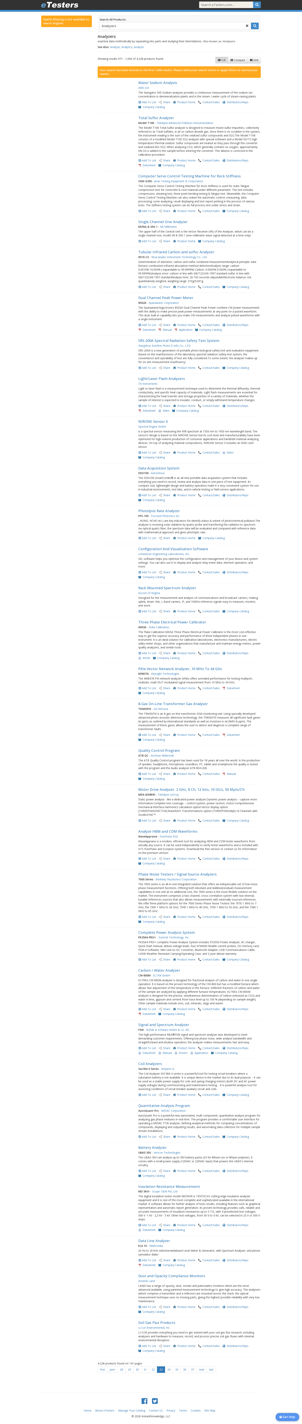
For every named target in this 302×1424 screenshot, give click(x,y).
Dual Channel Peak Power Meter (165, 297)
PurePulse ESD (169, 836)
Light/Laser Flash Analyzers (161, 378)
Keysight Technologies (165, 673)
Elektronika (156, 1246)
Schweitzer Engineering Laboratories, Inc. (164, 554)
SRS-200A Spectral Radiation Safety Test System (178, 340)
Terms (183, 1410)
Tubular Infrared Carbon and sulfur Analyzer (176, 252)
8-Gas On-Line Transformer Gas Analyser (173, 703)
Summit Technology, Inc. (174, 937)
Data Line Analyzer (154, 1240)
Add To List (149, 102)
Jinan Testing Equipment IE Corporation (178, 181)
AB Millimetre (168, 226)
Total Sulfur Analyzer (156, 117)
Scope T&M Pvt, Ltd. (165, 1191)
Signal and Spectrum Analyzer (163, 1024)
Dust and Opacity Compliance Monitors (171, 1276)
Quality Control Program (159, 750)
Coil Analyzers (150, 1063)
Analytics (126, 47)
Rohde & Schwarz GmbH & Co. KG (167, 1030)
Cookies (196, 1410)
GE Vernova (161, 709)
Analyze (115, 47)
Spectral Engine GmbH (152, 426)
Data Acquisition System (159, 468)
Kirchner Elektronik (162, 755)
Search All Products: (113, 19)
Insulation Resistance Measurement (169, 1186)
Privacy (170, 1410)
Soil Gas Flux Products (156, 1322)
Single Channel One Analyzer (163, 221)
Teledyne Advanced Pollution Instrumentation (184, 123)
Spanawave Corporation (164, 303)
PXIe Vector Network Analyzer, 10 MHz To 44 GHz (180, 668)
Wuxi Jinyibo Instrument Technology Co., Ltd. (179, 257)
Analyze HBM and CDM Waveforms (167, 831)
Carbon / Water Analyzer (159, 970)
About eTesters (104, 1410)
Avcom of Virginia (149, 593)
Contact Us (156, 1410)
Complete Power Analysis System (166, 932)
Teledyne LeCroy (168, 794)
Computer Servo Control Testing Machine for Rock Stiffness (189, 176)
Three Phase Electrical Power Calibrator (172, 622)
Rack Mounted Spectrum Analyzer (167, 588)
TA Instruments (148, 383)
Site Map (209, 1410)
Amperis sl (167, 1069)
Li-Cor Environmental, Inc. (154, 1327)
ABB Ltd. (143, 88)
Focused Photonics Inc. (165, 516)
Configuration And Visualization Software (173, 549)
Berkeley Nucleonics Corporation (176, 879)
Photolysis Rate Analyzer (159, 510)
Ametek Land (146, 1281)
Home (87, 1410)
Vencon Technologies (167, 1152)
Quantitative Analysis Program (164, 1105)
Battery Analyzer (152, 1147)
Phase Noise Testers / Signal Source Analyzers (177, 874)
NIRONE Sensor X (153, 421)
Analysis (139, 47)
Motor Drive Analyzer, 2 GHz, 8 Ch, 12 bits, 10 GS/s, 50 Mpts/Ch (191, 789)
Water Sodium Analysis (157, 82)
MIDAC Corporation (173, 1110)
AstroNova (157, 473)
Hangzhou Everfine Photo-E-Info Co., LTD (164, 345)
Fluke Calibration (159, 627)
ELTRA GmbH (161, 975)
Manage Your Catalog (131, 1410)
